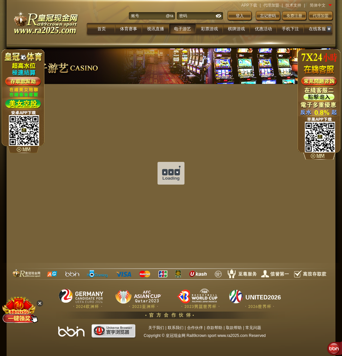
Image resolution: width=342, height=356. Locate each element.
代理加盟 (271, 5)
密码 (183, 15)
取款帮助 (234, 327)
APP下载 (249, 5)
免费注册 (294, 15)
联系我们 (175, 327)
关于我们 (156, 327)
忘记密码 (268, 15)
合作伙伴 (195, 327)
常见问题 (253, 327)
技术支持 (293, 5)
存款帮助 (214, 327)
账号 (135, 15)
